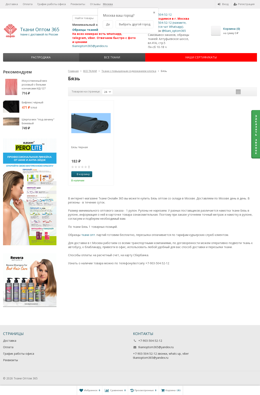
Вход (223, 4)
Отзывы (95, 4)
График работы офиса (51, 4)
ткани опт (88, 235)
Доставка (11, 4)
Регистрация (244, 4)
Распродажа (41, 57)
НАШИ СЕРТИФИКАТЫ (201, 57)
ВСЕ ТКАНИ (112, 57)
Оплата (27, 4)
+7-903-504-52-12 (160, 14)
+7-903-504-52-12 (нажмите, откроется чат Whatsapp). (167, 25)
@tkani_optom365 (174, 31)
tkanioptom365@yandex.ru (90, 46)
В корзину (81, 174)
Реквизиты (78, 4)
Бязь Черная (79, 147)
